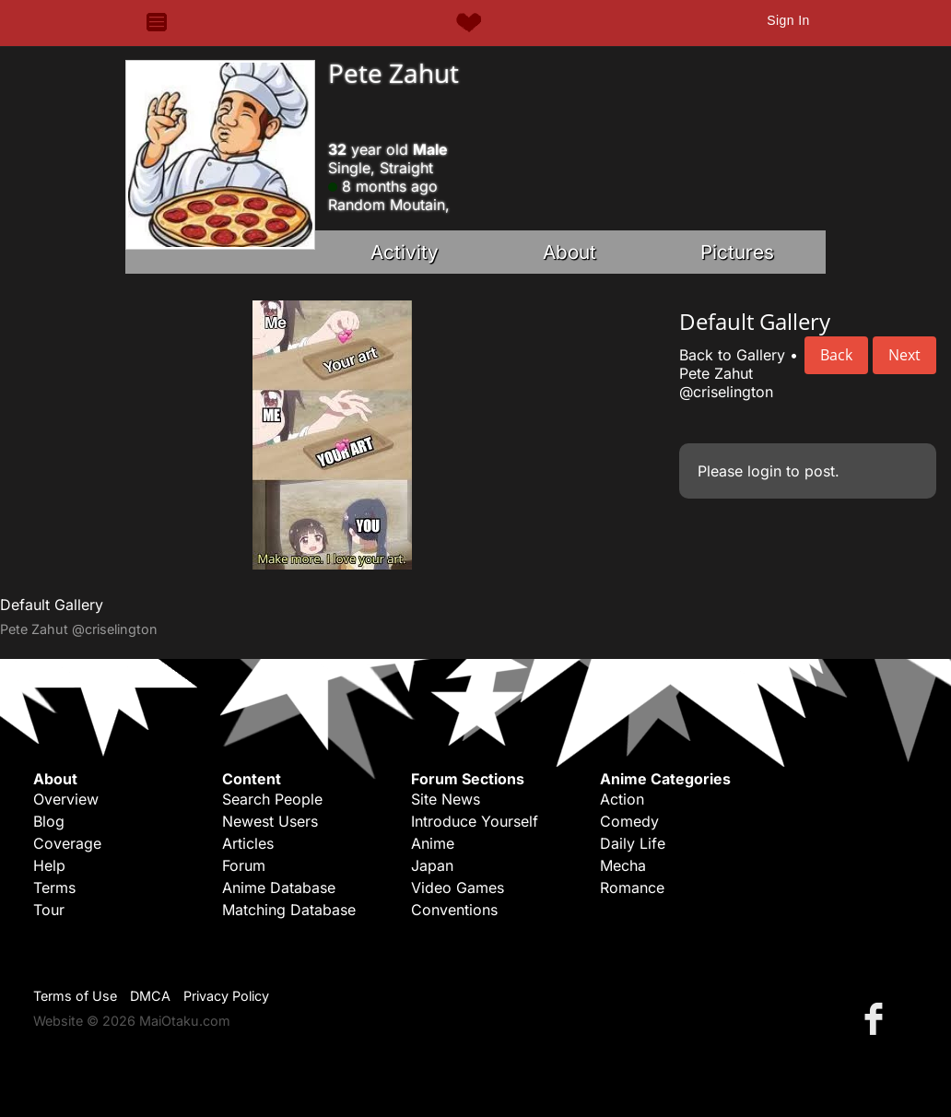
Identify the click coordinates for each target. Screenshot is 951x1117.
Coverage (67, 843)
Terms (54, 887)
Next (904, 355)
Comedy (629, 821)
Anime (432, 843)
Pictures (737, 252)
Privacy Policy (226, 996)
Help (49, 865)
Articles (248, 843)
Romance (632, 887)
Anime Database (278, 887)
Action (622, 799)
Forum (243, 865)
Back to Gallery (732, 355)
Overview (66, 799)
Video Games (457, 887)
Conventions (454, 909)
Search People (272, 799)
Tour (49, 909)
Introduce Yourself (474, 821)
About (569, 252)
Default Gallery (51, 604)
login (764, 471)
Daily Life (632, 843)
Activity (404, 252)
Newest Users (270, 821)
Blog (49, 821)
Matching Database (289, 909)
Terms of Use (75, 996)
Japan (432, 865)
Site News (445, 799)
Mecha (623, 865)
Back (836, 355)
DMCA (150, 996)
